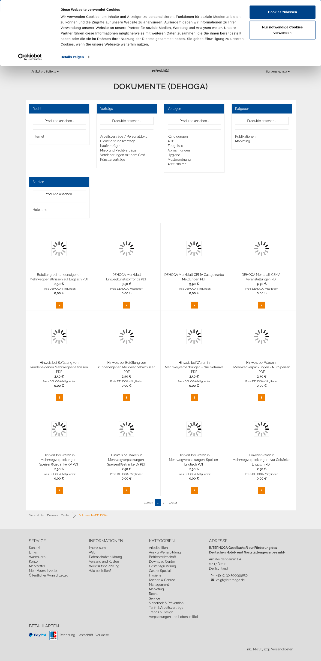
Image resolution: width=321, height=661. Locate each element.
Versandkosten (282, 649)
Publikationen (245, 136)
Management (159, 584)
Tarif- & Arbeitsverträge (166, 607)
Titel (278, 71)
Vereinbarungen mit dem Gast (122, 155)
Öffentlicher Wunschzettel (48, 575)
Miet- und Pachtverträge (118, 150)
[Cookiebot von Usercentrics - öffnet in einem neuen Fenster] (30, 57)
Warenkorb (37, 557)
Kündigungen (178, 136)
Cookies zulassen (282, 12)
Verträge (106, 109)
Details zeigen (72, 57)
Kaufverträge (110, 146)
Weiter (173, 502)
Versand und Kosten (104, 561)
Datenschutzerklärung (105, 557)
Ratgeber (242, 109)
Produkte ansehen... (59, 121)
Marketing (242, 141)
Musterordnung (179, 159)
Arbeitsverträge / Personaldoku (123, 136)
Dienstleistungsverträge (118, 141)
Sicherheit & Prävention (166, 603)
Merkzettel (37, 566)
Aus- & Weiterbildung (165, 552)
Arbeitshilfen (177, 164)
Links (33, 552)
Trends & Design (161, 612)
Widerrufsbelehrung (104, 566)
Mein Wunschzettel (43, 571)
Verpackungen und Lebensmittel (173, 617)
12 (45, 71)
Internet (38, 136)
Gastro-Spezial (160, 571)
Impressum (97, 548)
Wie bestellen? (100, 571)
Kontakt (34, 548)
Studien (38, 182)
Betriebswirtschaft (162, 557)
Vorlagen (174, 109)
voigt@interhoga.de (230, 580)
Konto (33, 561)
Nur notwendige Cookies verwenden (282, 30)
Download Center (162, 561)
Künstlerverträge (112, 159)
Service (154, 598)
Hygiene (174, 155)
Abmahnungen (179, 150)
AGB (171, 141)
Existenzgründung (162, 566)
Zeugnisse (175, 146)
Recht (37, 109)
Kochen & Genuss (162, 580)
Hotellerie (40, 210)
